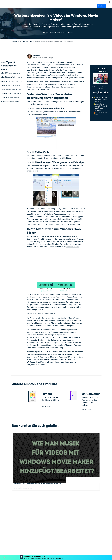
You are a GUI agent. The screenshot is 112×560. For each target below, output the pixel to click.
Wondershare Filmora (74, 247)
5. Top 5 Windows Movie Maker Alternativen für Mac (17, 85)
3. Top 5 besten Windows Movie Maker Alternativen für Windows (22, 77)
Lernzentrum (16, 41)
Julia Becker (38, 55)
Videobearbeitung (27, 41)
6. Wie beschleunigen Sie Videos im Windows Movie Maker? (20, 89)
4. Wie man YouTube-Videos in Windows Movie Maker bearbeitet (22, 81)
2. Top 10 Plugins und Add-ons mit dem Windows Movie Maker (21, 73)
